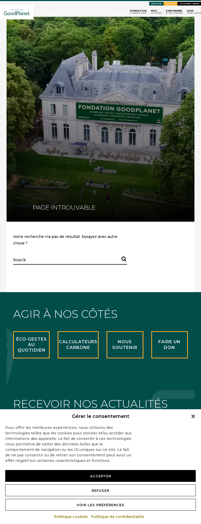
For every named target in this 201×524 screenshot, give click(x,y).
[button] (193, 416)
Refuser (100, 490)
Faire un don (156, 3)
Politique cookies (71, 516)
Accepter (100, 476)
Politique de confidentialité (117, 516)
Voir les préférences (100, 505)
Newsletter (170, 3)
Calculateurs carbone (189, 3)
